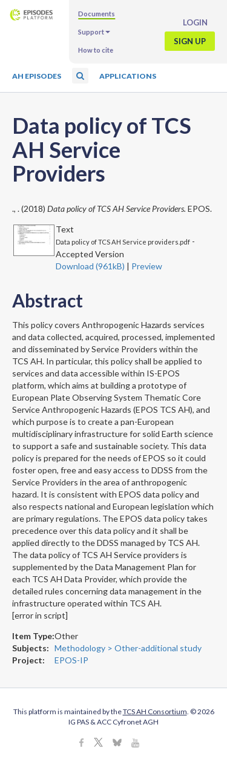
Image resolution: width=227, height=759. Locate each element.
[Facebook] (81, 743)
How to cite (95, 50)
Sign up (190, 41)
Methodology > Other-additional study (128, 648)
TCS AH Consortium (155, 711)
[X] (98, 743)
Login (195, 22)
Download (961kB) (90, 266)
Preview (146, 266)
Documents (96, 14)
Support (94, 32)
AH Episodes (36, 75)
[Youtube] (135, 743)
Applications (127, 75)
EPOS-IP (71, 660)
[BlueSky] (117, 743)
